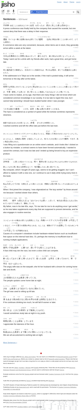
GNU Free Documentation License (16, 402)
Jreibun (76, 30)
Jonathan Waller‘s (22, 407)
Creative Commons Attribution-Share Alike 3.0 (17, 396)
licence (62, 370)
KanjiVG (33, 394)
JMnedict (28, 367)
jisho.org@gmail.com (14, 359)
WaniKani (51, 380)
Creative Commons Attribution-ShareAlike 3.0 (62, 400)
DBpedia (25, 400)
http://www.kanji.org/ (22, 387)
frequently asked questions (57, 359)
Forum (59, 2)
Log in (78, 2)
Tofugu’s (28, 380)
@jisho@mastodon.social (64, 357)
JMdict (16, 367)
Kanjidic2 (21, 367)
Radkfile (36, 367)
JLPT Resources (34, 407)
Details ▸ (76, 34)
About (66, 2)
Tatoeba (76, 250)
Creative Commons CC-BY (57, 374)
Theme (72, 2)
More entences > (10, 343)
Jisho (8, 4)
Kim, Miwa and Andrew (29, 357)
